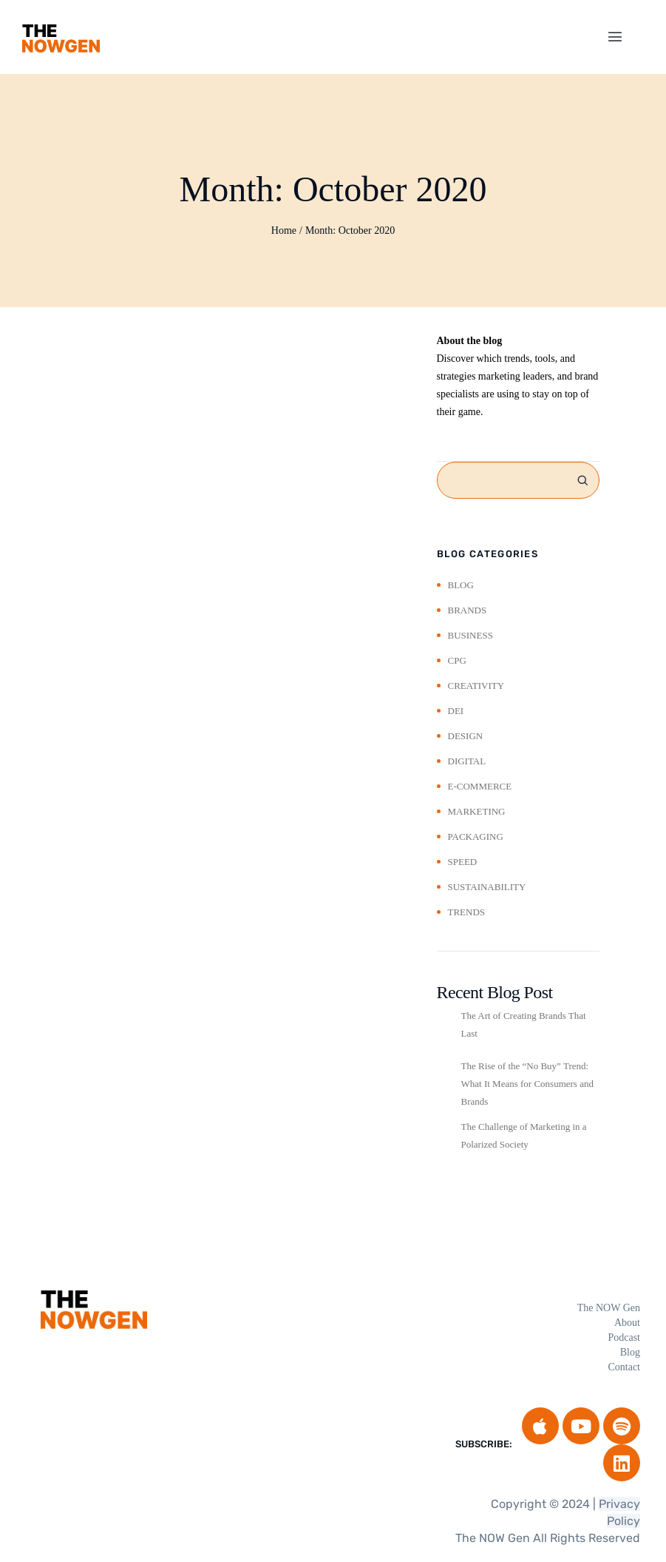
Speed (463, 861)
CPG (457, 660)
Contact (624, 1367)
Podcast (624, 1337)
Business (470, 635)
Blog (461, 584)
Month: (350, 230)
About (627, 1322)
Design (465, 735)
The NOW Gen (608, 1307)
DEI (456, 710)
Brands (467, 610)
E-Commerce (480, 786)
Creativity (476, 685)
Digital (467, 761)
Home (283, 230)
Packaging (475, 836)
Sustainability (487, 886)
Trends (467, 912)
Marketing (477, 811)
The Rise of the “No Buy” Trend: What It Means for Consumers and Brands (527, 1083)
